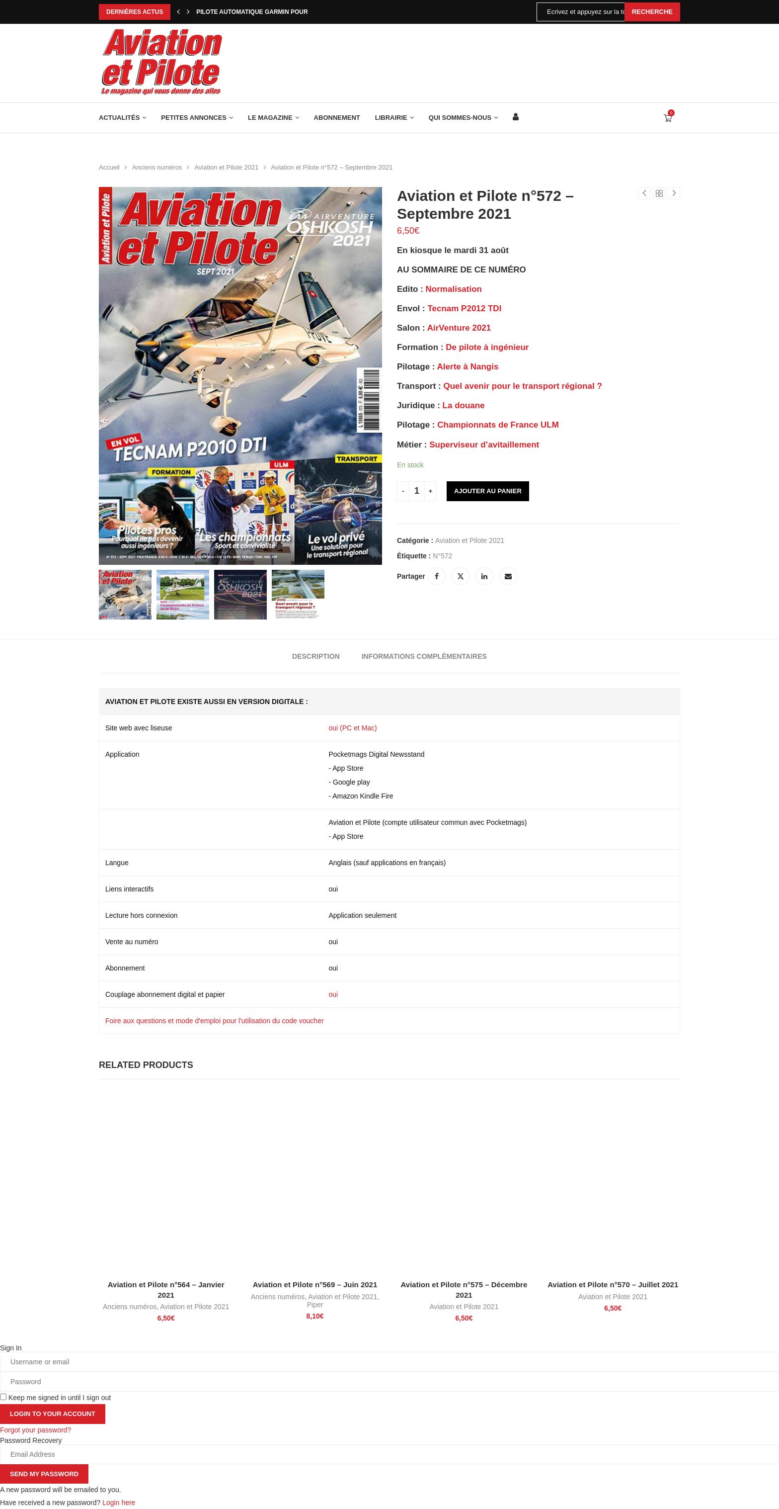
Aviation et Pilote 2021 (226, 167)
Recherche (652, 11)
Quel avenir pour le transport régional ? (523, 386)
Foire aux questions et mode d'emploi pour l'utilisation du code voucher (214, 1021)
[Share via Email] (508, 576)
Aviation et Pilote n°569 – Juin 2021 (315, 1285)
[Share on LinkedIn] (484, 576)
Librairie (391, 117)
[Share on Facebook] (437, 576)
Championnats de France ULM (498, 425)
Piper (315, 1305)
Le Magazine (270, 117)
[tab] (316, 656)
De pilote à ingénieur (487, 347)
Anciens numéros (157, 167)
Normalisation (454, 289)
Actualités (119, 117)
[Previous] (178, 12)
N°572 (442, 556)
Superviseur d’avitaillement (484, 444)
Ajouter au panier (488, 491)
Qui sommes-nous (460, 117)
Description (316, 656)
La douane (464, 405)
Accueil (109, 167)
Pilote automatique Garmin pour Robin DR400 (272, 11)
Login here (118, 1503)
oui (333, 994)
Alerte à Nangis (468, 366)
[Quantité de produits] (416, 491)
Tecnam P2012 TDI (464, 308)
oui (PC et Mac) (353, 728)
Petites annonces (194, 117)
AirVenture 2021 (459, 328)
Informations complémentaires (424, 656)
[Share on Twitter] (460, 576)
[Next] (188, 12)
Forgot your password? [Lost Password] (35, 1430)
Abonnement (337, 117)
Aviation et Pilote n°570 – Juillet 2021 (612, 1285)
